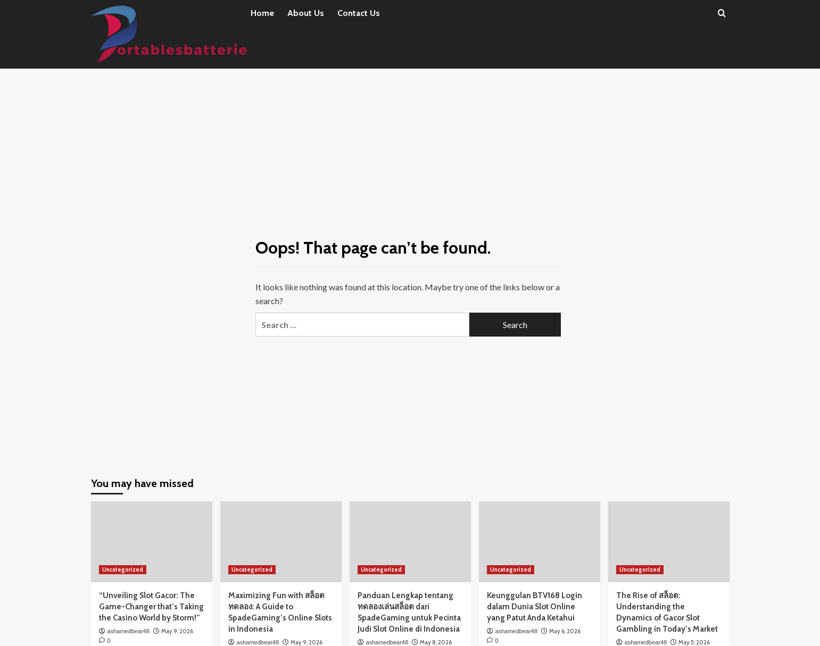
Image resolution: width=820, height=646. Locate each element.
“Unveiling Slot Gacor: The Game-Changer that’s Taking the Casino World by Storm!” (151, 607)
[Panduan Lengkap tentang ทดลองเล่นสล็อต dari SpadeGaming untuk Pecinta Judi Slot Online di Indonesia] (410, 541)
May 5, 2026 (694, 642)
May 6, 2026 (565, 631)
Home (262, 13)
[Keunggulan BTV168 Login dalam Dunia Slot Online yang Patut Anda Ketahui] (539, 541)
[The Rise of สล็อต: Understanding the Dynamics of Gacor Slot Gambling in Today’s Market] (669, 541)
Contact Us (358, 13)
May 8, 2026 (436, 642)
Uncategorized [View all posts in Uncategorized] (122, 569)
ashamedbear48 (128, 631)
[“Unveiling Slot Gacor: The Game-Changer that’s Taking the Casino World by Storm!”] (151, 541)
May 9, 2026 (177, 631)
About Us (305, 13)
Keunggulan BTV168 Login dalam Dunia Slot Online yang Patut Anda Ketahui (534, 607)
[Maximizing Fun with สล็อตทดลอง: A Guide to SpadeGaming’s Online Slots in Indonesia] (281, 541)
